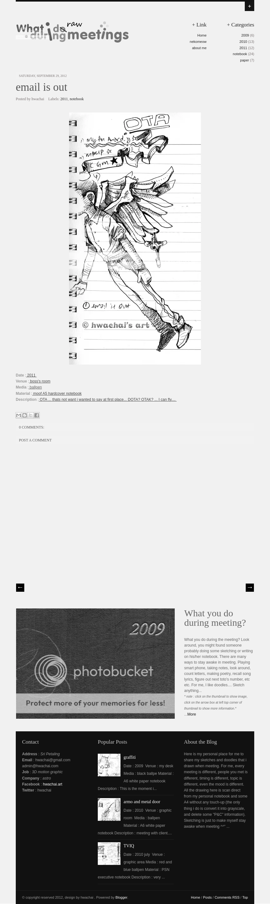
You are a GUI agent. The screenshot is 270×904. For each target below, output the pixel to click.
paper (244, 60)
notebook (240, 54)
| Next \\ (250, 588)
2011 (243, 48)
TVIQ (129, 846)
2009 (245, 35)
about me (199, 48)
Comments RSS (226, 897)
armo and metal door (142, 801)
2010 (243, 41)
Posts (207, 897)
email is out (41, 87)
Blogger (121, 897)
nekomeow (198, 41)
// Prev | (20, 588)
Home (201, 35)
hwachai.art (52, 784)
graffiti (130, 757)
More (191, 714)
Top (245, 897)
